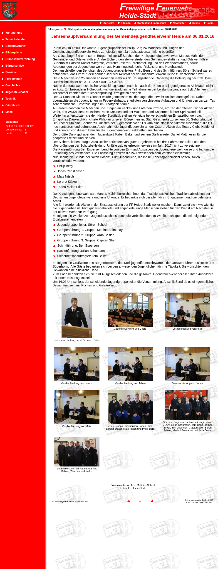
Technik (10, 98)
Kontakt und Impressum (151, 23)
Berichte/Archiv (15, 46)
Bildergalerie (13, 52)
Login (209, 23)
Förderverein (13, 78)
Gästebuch (12, 105)
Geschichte (12, 85)
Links (8, 111)
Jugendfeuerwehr (16, 92)
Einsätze (11, 72)
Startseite (108, 23)
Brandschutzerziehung (20, 59)
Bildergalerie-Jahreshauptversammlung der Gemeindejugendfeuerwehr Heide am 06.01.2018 (122, 29)
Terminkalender (15, 39)
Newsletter (179, 23)
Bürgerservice (14, 65)
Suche (196, 23)
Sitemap (125, 23)
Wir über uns (13, 32)
